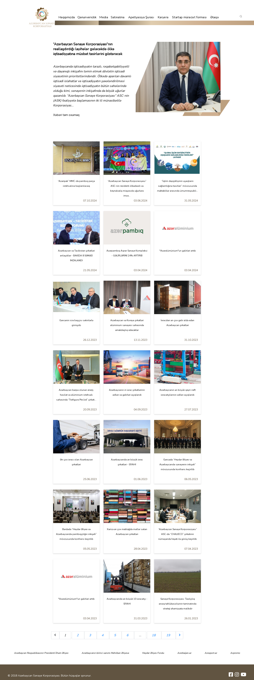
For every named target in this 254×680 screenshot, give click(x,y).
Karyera (163, 17)
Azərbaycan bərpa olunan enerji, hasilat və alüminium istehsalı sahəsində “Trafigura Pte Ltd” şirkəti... (76, 394)
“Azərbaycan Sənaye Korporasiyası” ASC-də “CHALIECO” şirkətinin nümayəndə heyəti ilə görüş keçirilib (177, 534)
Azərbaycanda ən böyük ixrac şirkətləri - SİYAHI (127, 462)
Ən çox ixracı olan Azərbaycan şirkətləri (76, 462)
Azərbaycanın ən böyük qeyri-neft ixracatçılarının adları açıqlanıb (177, 392)
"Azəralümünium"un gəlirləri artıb (177, 250)
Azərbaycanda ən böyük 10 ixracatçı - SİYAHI (127, 601)
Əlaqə (214, 17)
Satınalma (118, 17)
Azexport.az (211, 653)
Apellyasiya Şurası (141, 17)
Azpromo (235, 653)
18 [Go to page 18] (154, 635)
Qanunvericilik (87, 17)
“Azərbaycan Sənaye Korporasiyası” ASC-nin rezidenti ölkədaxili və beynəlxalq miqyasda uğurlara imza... (127, 188)
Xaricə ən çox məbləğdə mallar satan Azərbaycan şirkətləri (127, 532)
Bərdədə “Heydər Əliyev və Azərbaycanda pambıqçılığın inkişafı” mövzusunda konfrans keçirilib (76, 534)
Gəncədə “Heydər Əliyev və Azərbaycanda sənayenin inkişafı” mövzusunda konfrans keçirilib (177, 464)
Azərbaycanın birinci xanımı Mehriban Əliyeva (105, 653)
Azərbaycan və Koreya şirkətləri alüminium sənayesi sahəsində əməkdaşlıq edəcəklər (127, 325)
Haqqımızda (66, 17)
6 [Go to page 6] (128, 635)
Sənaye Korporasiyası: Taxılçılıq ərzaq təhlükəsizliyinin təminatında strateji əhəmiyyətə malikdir (177, 603)
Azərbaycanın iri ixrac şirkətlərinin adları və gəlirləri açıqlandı (127, 392)
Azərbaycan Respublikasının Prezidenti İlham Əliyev (41, 653)
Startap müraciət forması (189, 17)
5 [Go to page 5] (115, 635)
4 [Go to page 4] (103, 635)
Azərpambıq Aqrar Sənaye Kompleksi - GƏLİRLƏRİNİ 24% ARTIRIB (126, 253)
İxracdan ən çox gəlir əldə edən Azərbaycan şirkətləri (177, 323)
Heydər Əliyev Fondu (153, 653)
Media (103, 17)
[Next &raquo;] (179, 635)
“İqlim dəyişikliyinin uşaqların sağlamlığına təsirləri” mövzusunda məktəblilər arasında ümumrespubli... (177, 186)
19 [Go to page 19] (168, 635)
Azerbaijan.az (184, 653)
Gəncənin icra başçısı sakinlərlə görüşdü (76, 323)
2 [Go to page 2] (78, 635)
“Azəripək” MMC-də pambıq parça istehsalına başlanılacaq (76, 184)
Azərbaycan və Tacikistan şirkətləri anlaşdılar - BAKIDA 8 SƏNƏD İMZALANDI (76, 255)
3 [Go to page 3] (90, 635)
